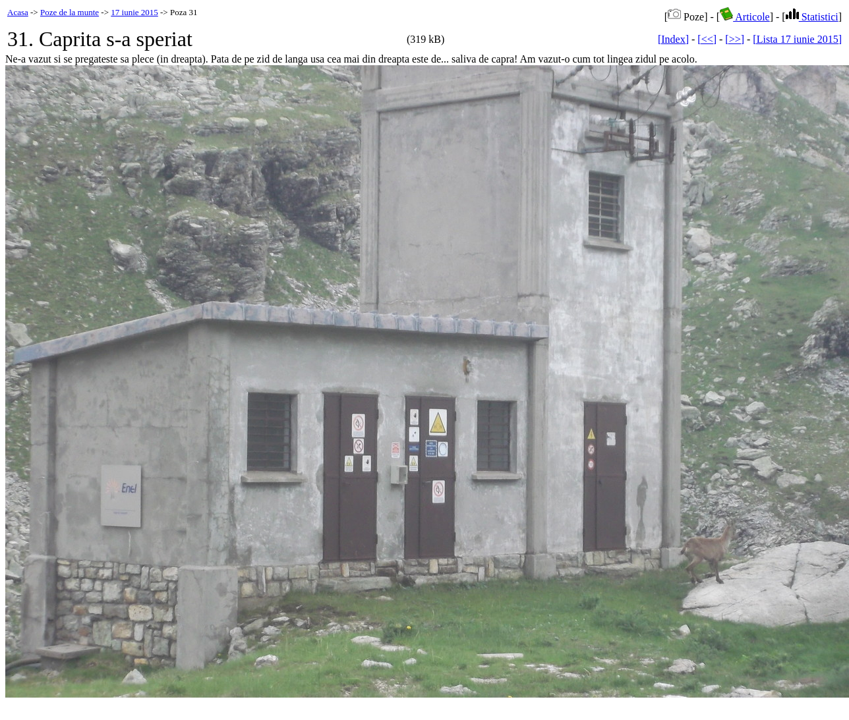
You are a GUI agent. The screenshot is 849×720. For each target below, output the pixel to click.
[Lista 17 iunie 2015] (797, 39)
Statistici (812, 16)
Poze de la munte (69, 12)
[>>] (734, 39)
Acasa (17, 12)
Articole (745, 16)
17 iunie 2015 (134, 12)
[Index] (673, 39)
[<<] (707, 39)
